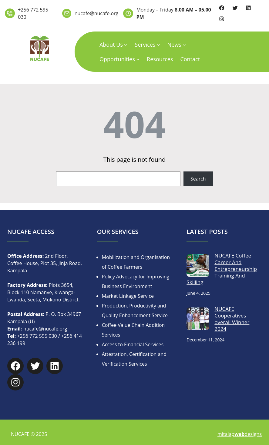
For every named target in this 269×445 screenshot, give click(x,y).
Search (198, 178)
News (174, 44)
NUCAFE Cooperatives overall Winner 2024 (231, 319)
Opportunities (117, 59)
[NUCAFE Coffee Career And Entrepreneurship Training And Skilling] (198, 266)
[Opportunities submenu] (138, 59)
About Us (111, 44)
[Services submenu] (158, 44)
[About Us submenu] (125, 44)
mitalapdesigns (239, 434)
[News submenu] (184, 44)
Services (145, 44)
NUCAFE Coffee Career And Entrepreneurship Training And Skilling (222, 269)
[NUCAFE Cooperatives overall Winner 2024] (198, 319)
